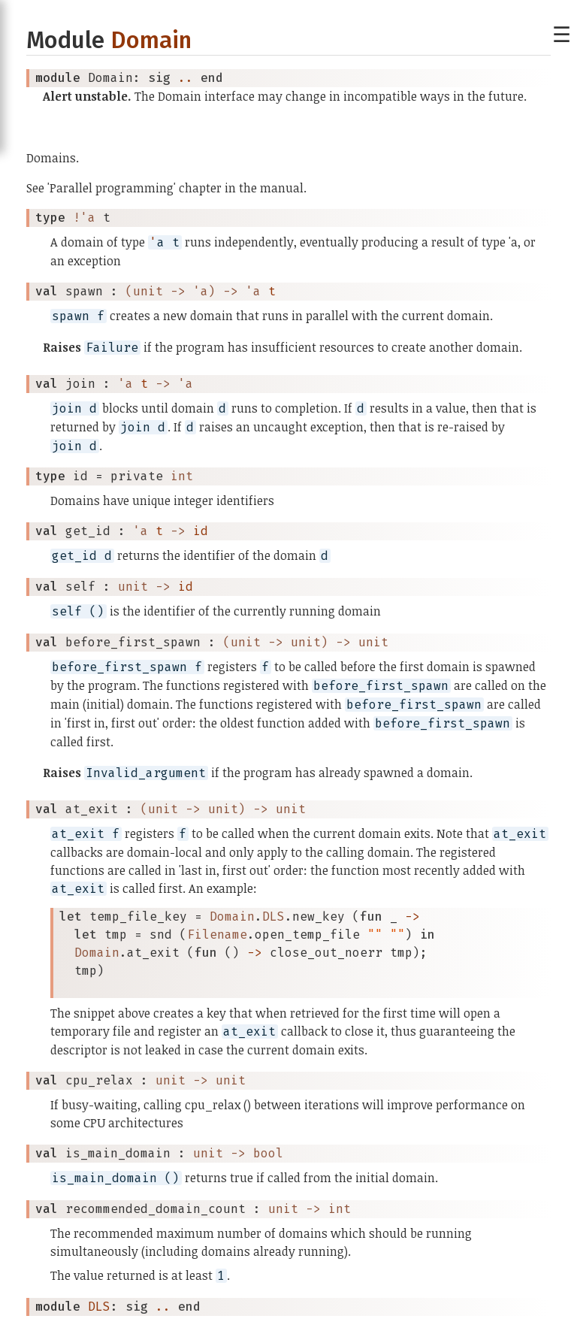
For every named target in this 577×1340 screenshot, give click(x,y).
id (200, 531)
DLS (99, 1306)
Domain (151, 40)
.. (185, 78)
